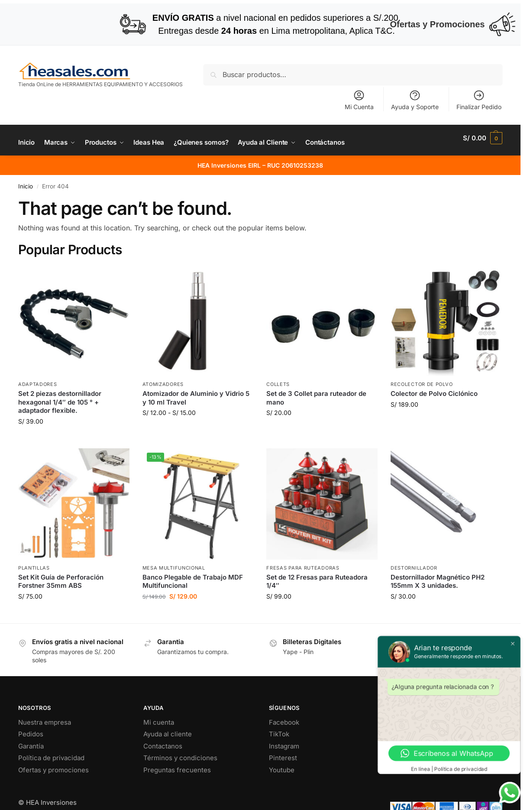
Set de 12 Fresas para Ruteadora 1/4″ (317, 581)
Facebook (284, 722)
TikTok (279, 734)
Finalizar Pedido (478, 99)
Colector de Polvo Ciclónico (434, 393)
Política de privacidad (51, 758)
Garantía (31, 746)
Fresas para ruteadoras (302, 568)
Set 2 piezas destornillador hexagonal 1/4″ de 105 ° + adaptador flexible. (59, 402)
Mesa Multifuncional (173, 568)
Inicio (25, 186)
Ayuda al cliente (167, 734)
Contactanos (162, 746)
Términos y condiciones (180, 758)
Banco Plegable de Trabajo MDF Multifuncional (192, 581)
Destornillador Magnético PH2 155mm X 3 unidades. (438, 581)
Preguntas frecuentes (177, 770)
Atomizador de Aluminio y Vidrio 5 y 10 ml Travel (195, 397)
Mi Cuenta (359, 99)
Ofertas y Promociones (452, 24)
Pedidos (30, 734)
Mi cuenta (158, 722)
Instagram (284, 746)
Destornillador (414, 568)
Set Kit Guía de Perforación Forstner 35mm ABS (60, 581)
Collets (278, 384)
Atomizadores (163, 384)
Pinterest (283, 758)
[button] (482, 138)
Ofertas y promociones (53, 770)
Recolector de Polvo (422, 384)
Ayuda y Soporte (415, 99)
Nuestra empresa (44, 722)
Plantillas (34, 568)
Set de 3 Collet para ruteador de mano (316, 397)
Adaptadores (37, 384)
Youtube (281, 770)
